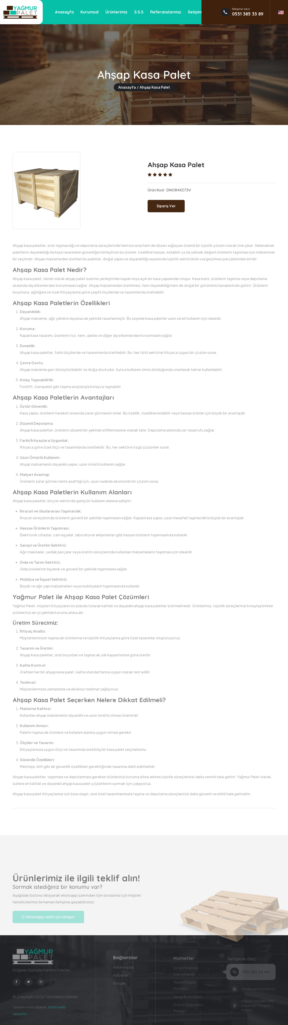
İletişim (195, 12)
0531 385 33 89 (247, 14)
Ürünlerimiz (116, 12)
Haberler (120, 977)
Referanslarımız (165, 12)
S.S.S (138, 12)
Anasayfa (64, 12)
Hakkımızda (123, 969)
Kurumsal (89, 12)
